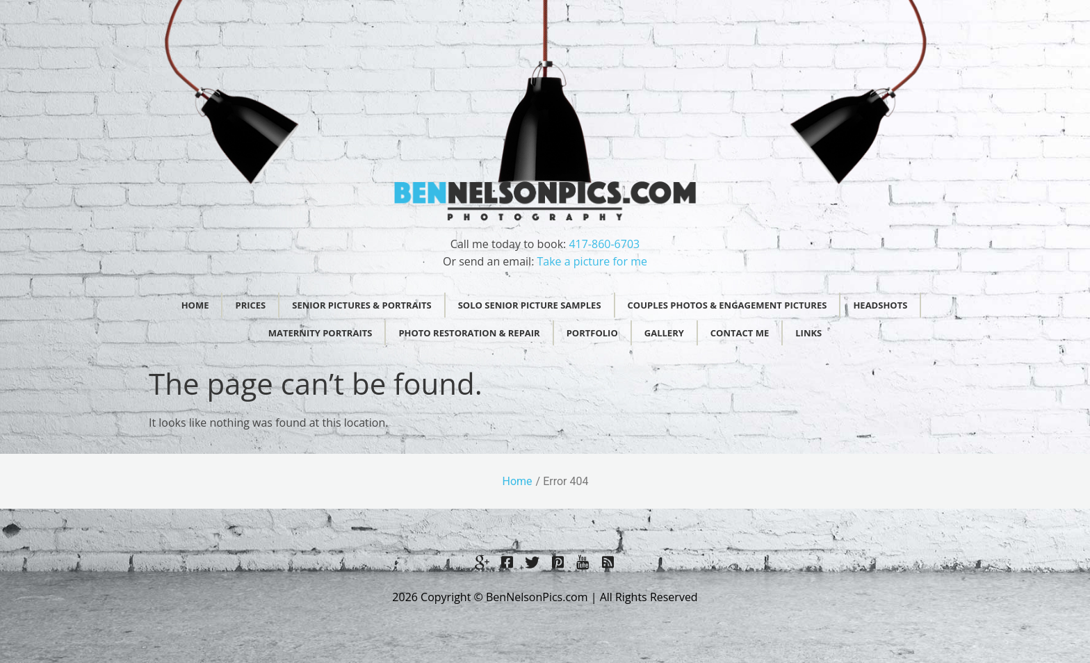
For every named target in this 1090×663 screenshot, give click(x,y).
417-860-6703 (604, 244)
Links (808, 333)
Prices (250, 305)
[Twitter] (532, 561)
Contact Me (739, 333)
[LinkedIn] (607, 561)
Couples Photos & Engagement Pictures (727, 305)
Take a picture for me (592, 261)
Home (195, 305)
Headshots (880, 305)
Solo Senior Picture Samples (529, 305)
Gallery (664, 333)
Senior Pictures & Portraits (361, 305)
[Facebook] (507, 561)
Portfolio (592, 333)
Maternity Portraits (320, 333)
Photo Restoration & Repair (468, 333)
